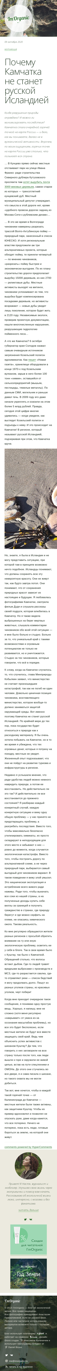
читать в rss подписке (21, 1366)
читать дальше (28, 1210)
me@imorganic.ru (18, 1361)
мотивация (11, 49)
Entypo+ (36, 1343)
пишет (32, 359)
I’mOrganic (12, 1301)
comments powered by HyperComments (28, 1147)
